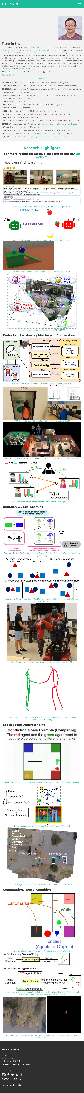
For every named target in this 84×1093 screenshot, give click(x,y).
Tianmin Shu (12, 4)
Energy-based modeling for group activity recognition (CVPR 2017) (42, 826)
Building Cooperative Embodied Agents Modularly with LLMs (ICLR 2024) (41, 383)
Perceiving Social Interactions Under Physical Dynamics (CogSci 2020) (42, 951)
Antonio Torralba (24, 68)
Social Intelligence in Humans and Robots (58, 124)
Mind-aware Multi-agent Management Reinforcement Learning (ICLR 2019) (42, 502)
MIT (62, 66)
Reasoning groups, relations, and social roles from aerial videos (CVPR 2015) (42, 885)
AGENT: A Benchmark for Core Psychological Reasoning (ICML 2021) (42, 271)
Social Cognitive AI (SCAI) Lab (37, 47)
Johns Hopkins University (49, 50)
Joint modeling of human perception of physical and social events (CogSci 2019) (38, 992)
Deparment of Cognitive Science (38, 53)
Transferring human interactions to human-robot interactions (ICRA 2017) (41, 662)
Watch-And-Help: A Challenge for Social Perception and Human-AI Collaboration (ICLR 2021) (42, 458)
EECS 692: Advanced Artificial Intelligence (44, 133)
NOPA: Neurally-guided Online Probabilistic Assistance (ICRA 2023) (42, 421)
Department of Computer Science (18, 50)
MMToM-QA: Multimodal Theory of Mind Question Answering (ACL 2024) (42, 207)
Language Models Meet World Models (49, 137)
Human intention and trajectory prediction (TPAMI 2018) (42, 330)
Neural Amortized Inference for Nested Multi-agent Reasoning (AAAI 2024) (42, 240)
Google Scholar (8, 75)
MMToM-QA (27, 121)
